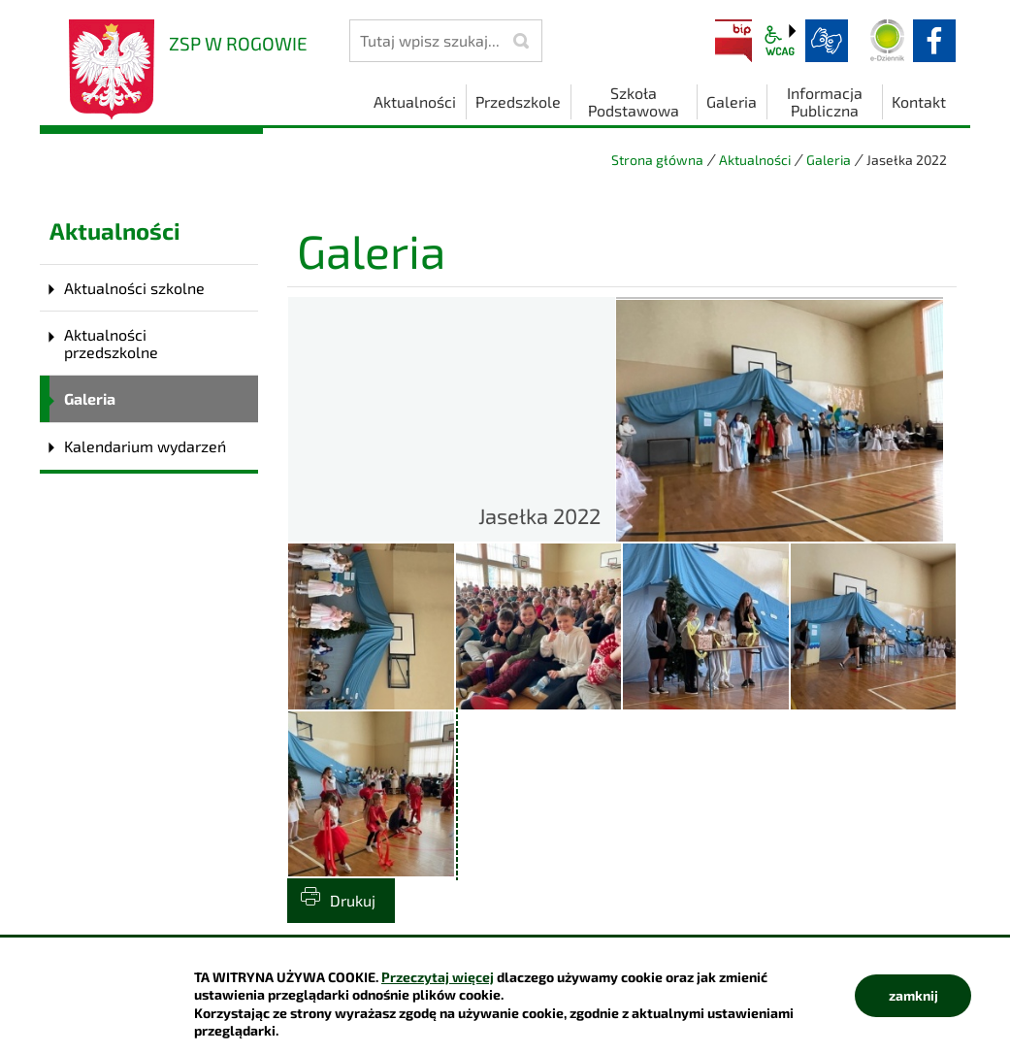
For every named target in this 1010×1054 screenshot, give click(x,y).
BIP (733, 40)
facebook (934, 40)
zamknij (913, 995)
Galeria (828, 159)
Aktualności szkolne (134, 288)
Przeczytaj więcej (437, 977)
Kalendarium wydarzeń (145, 446)
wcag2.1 (780, 40)
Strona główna (657, 159)
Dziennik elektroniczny (887, 40)
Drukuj (352, 900)
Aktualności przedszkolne (111, 343)
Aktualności (755, 159)
